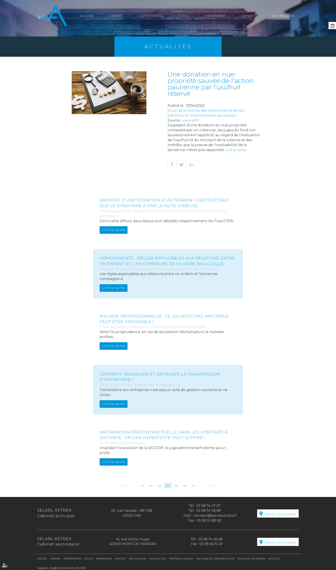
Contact (249, 15)
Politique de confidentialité (215, 558)
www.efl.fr (190, 120)
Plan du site (157, 558)
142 (151, 485)
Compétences (150, 15)
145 (176, 485)
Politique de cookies (251, 558)
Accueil (87, 15)
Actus (183, 15)
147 (193, 485)
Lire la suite (235, 150)
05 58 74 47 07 (208, 506)
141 (142, 485)
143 (159, 485)
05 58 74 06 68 (208, 511)
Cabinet (116, 15)
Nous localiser (280, 514)
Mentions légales (181, 558)
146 (185, 485)
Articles (273, 558)
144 (168, 485)
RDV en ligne (283, 15)
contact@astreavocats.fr (215, 515)
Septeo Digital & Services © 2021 (61, 568)
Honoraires (215, 15)
